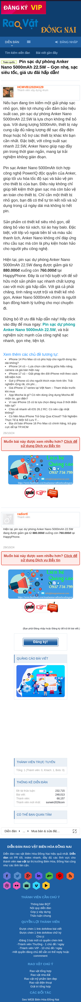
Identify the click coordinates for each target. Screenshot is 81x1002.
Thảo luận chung (40, 915)
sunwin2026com (55, 802)
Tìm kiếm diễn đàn (17, 52)
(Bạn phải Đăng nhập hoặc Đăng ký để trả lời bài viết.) (51, 628)
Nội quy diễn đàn (40, 908)
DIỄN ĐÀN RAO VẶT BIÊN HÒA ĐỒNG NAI (39, 846)
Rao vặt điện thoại (40, 982)
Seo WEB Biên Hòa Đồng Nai (40, 999)
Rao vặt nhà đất (40, 974)
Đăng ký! (40, 642)
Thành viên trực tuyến (36, 762)
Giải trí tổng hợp (40, 986)
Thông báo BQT (40, 904)
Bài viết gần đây (47, 52)
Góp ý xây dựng (40, 911)
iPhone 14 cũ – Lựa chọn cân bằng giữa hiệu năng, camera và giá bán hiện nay (39, 368)
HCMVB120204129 (30, 87)
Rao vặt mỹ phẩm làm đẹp (40, 978)
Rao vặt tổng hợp (40, 971)
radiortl (22, 514)
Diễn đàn (12, 42)
